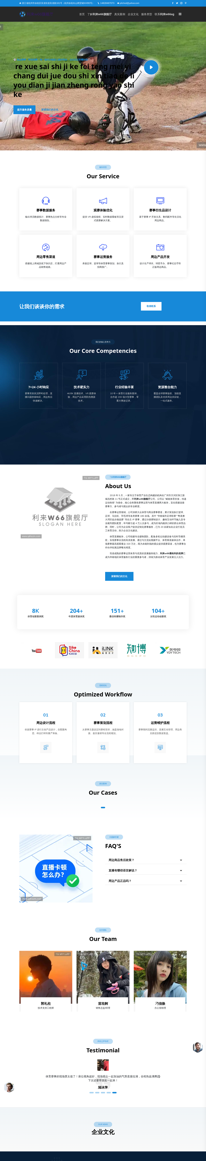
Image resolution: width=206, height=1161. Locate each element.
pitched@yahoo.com (128, 3)
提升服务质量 (24, 109)
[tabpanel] (103, 1080)
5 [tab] (114, 1092)
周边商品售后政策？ (121, 860)
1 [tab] (103, 807)
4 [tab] (109, 1092)
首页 (82, 14)
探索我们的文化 (49, 109)
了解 (99, 14)
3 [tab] (103, 1092)
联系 (164, 14)
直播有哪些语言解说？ (123, 870)
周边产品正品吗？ (120, 881)
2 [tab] (97, 1092)
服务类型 (146, 14)
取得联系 (151, 306)
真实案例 (119, 14)
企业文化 (133, 14)
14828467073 (106, 3)
